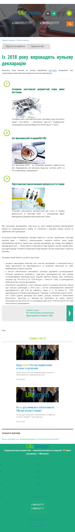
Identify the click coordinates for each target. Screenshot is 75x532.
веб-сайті (53, 70)
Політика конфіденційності (37, 520)
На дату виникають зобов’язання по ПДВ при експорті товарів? (35, 409)
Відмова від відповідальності (37, 526)
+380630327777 (22, 23)
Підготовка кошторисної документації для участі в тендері (38, 184)
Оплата (37, 471)
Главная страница (8, 40)
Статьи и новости (22, 40)
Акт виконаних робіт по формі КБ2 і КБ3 (29, 138)
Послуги (37, 465)
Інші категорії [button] (38, 46)
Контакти (37, 478)
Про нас (37, 459)
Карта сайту (37, 497)
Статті (37, 491)
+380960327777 (37, 508)
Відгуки (37, 484)
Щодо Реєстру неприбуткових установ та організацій (34, 367)
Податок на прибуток (15, 46)
